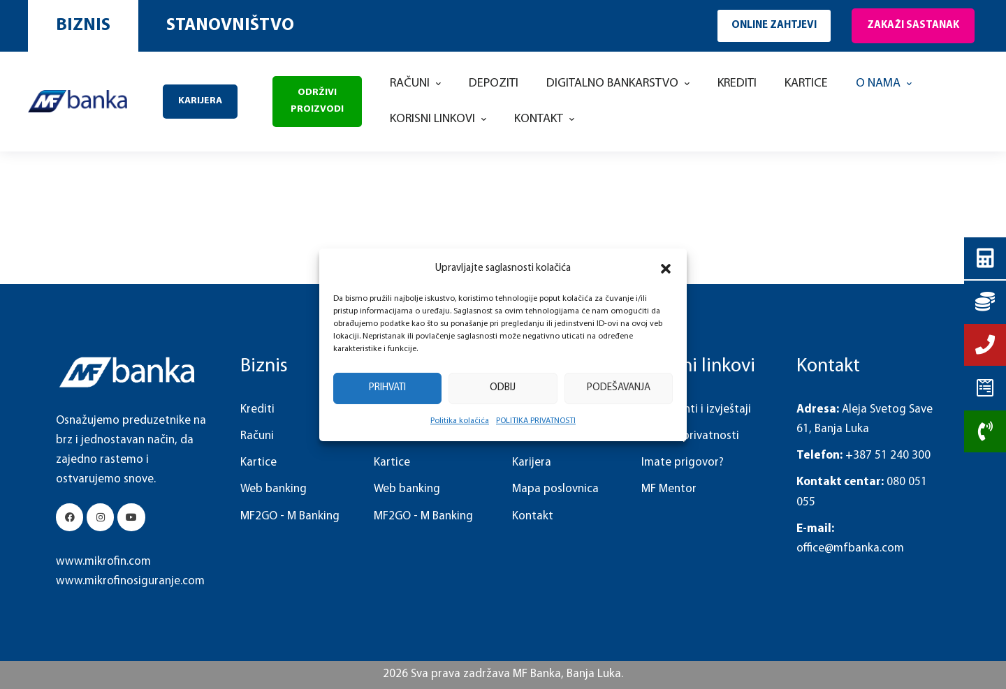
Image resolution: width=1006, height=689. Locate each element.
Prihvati (387, 388)
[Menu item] (415, 84)
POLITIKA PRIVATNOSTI (536, 421)
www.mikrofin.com (103, 562)
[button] (666, 268)
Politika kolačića (459, 421)
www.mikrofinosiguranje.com (130, 581)
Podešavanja (618, 388)
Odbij (503, 388)
